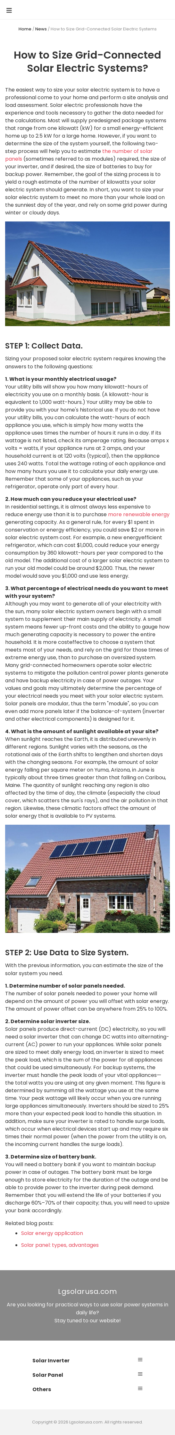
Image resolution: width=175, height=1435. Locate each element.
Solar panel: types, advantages (60, 1245)
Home (25, 29)
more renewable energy (139, 514)
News (41, 29)
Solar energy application (52, 1233)
